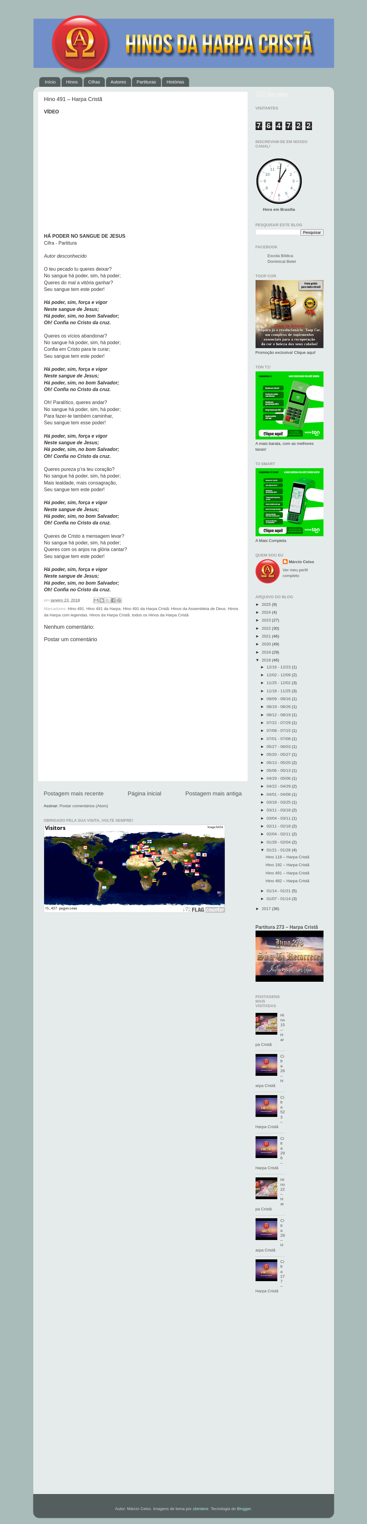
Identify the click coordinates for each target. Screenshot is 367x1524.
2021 (267, 636)
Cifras (94, 81)
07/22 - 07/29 (279, 722)
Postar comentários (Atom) (84, 806)
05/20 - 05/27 (279, 754)
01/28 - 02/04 (279, 842)
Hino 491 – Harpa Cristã (287, 873)
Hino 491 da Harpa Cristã (146, 608)
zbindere (200, 1508)
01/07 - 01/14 (279, 898)
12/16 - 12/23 (279, 667)
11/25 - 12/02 (279, 682)
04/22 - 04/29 (279, 786)
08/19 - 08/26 (279, 706)
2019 (267, 652)
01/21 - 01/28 (279, 850)
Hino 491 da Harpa (103, 608)
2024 (267, 612)
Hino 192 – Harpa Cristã (287, 865)
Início (50, 81)
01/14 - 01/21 (279, 891)
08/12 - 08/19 (279, 715)
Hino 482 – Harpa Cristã (287, 881)
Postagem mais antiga (213, 793)
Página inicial (144, 793)
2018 (267, 660)
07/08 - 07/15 (279, 730)
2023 (267, 620)
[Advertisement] (290, 1397)
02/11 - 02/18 (279, 826)
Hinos (72, 81)
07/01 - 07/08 (279, 738)
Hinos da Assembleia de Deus (198, 608)
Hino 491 (76, 608)
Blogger (244, 1508)
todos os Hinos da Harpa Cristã (160, 615)
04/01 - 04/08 (279, 794)
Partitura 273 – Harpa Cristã (287, 927)
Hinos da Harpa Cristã (109, 615)
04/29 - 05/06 (279, 778)
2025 (267, 604)
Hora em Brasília (279, 209)
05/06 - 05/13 (279, 770)
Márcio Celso (301, 562)
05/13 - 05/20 (279, 762)
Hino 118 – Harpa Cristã (287, 857)
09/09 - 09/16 (279, 699)
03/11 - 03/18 (279, 810)
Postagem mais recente (74, 793)
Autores (118, 81)
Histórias (175, 81)
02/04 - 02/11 (279, 834)
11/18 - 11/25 (279, 691)
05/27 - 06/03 (279, 746)
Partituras (146, 81)
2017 (267, 908)
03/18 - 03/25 (279, 802)
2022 (267, 628)
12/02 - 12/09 (279, 675)
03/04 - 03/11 (279, 818)
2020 (267, 644)
